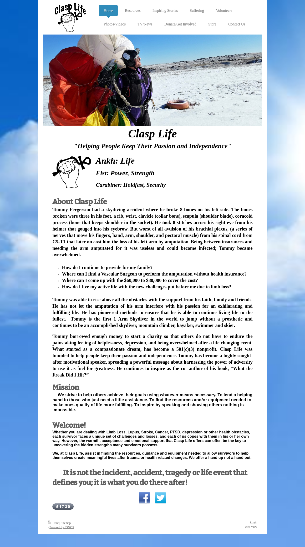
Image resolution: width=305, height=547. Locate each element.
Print (53, 523)
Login (253, 522)
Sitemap (66, 523)
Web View (251, 526)
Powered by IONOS (61, 527)
